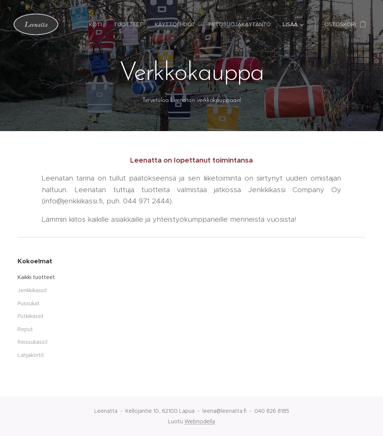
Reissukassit (33, 342)
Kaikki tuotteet (36, 277)
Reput (25, 329)
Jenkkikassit (32, 290)
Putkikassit (31, 316)
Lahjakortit (31, 355)
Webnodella (199, 421)
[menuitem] (97, 24)
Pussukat (29, 303)
